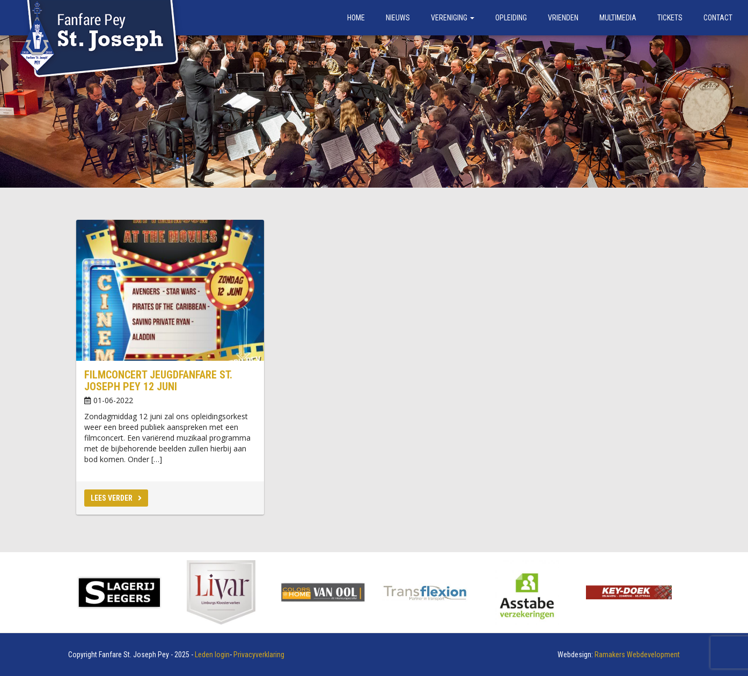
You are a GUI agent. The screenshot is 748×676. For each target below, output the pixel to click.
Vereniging (452, 17)
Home (356, 17)
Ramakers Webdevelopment (637, 654)
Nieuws (398, 17)
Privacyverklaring (258, 654)
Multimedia (617, 17)
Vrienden (563, 17)
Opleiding (511, 17)
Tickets (670, 17)
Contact (717, 17)
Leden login (212, 654)
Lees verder (116, 498)
